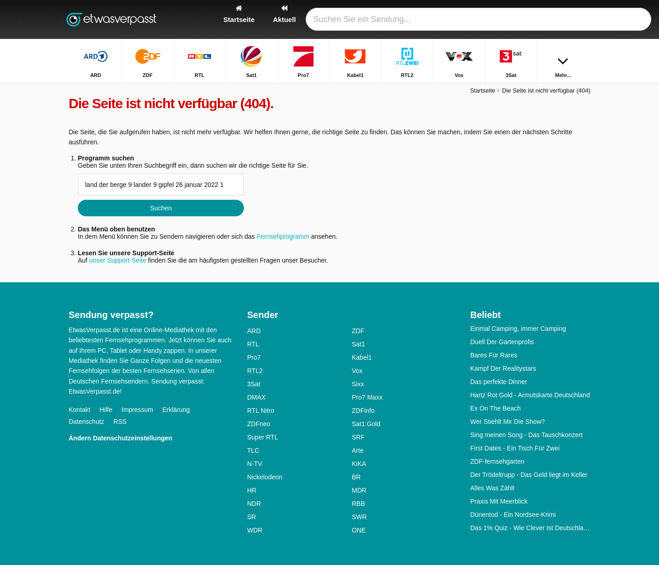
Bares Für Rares (494, 355)
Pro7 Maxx (367, 397)
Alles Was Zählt (492, 488)
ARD (254, 331)
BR (356, 477)
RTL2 (255, 370)
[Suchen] (580, 19)
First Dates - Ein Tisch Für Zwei (515, 448)
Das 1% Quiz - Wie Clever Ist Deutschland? (530, 528)
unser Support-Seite (117, 260)
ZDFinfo (363, 410)
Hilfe (105, 409)
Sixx (358, 384)
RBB (358, 503)
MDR (359, 490)
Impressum (137, 409)
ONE (359, 530)
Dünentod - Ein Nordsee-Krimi (513, 514)
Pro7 (254, 357)
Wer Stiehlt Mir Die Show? (507, 421)
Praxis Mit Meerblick (499, 501)
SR (251, 517)
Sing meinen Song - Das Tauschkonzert (526, 435)
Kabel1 (362, 357)
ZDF (358, 331)
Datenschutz (86, 421)
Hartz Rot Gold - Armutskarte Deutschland (530, 395)
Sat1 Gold (366, 424)
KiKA (359, 463)
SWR (359, 517)
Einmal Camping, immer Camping (518, 328)
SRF (358, 437)
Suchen (161, 208)
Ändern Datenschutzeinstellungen (120, 438)
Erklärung (176, 409)
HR (251, 490)
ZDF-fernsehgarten (497, 461)
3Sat (253, 384)
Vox (357, 370)
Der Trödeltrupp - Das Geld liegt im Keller (529, 474)
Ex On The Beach (495, 408)
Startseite (482, 90)
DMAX (256, 397)
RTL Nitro (260, 410)
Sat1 (358, 344)
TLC (253, 450)
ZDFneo (258, 424)
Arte (358, 450)
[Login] (549, 19)
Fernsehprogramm (283, 236)
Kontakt (79, 409)
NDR (254, 503)
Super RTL (262, 437)
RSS (120, 421)
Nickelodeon (264, 477)
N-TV (254, 463)
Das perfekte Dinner (499, 381)
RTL (253, 344)
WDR (254, 530)
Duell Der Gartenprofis (502, 342)
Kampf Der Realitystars (503, 368)
